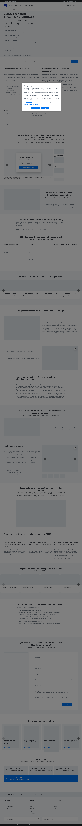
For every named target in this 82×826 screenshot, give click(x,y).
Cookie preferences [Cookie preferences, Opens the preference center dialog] (35, 108)
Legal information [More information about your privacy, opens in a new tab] (34, 104)
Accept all (45, 108)
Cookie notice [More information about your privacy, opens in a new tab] (27, 104)
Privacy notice (29, 102)
